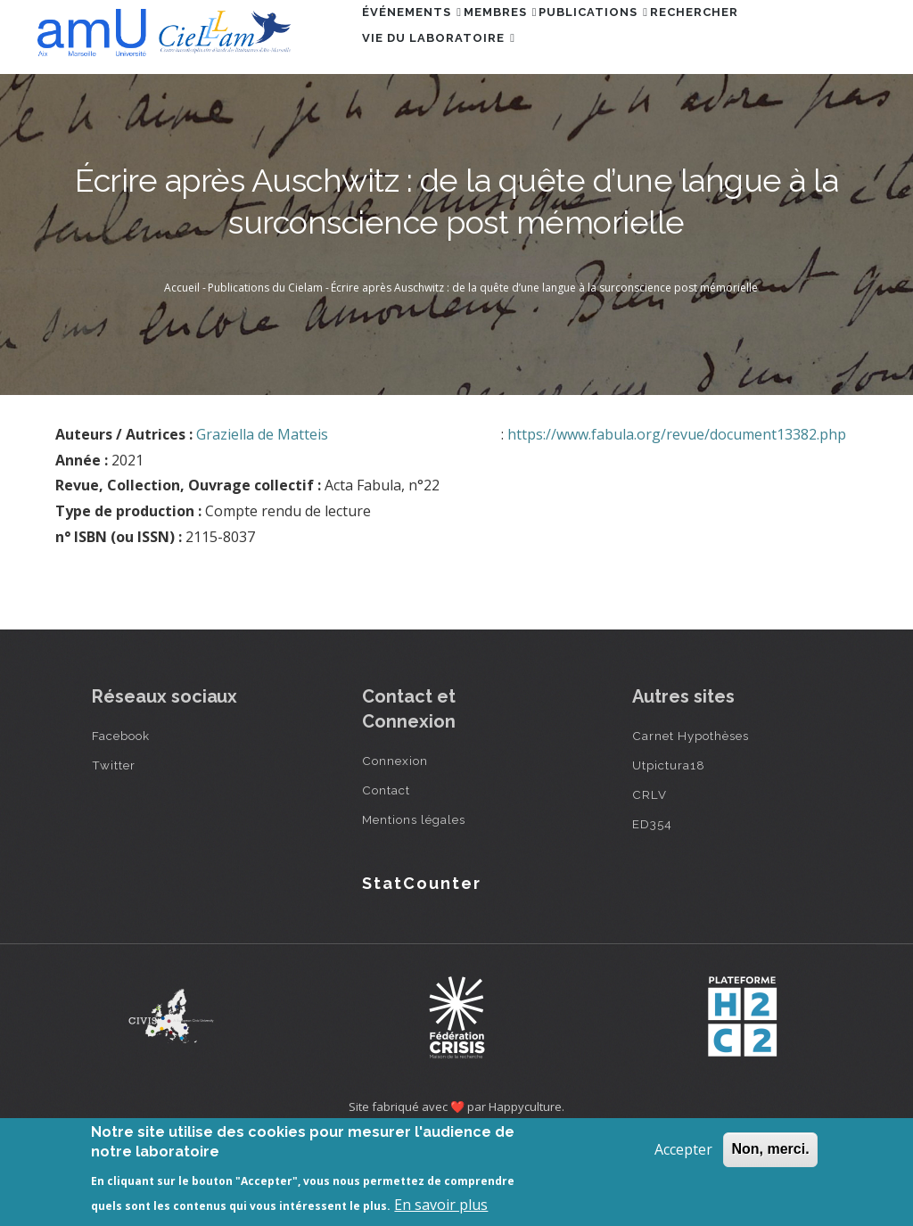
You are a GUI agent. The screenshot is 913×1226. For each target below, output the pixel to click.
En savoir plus (441, 1204)
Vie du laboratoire (448, 116)
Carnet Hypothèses (690, 817)
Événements (422, 38)
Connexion (395, 842)
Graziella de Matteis (262, 516)
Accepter (683, 1149)
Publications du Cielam (265, 369)
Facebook (121, 817)
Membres (530, 38)
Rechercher (764, 38)
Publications (643, 38)
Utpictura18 (668, 847)
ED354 (652, 906)
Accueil (182, 369)
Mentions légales (413, 901)
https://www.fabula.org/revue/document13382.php (676, 516)
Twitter (114, 847)
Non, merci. (770, 1148)
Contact (386, 872)
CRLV (649, 876)
